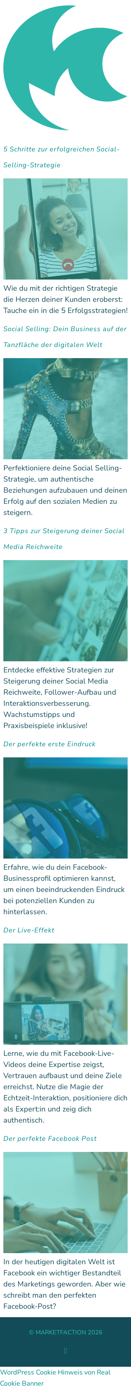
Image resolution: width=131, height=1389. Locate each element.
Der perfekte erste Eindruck (49, 744)
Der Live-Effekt (28, 930)
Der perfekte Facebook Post (50, 1138)
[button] (65, 1351)
